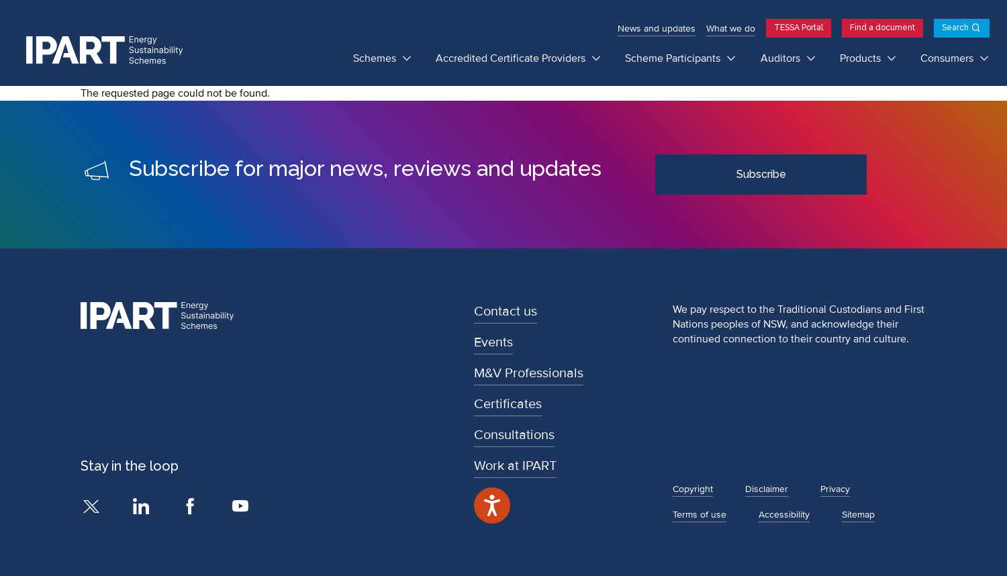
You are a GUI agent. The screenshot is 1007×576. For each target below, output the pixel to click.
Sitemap (858, 514)
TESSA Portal (798, 27)
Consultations (514, 435)
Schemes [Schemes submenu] (376, 58)
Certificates (508, 404)
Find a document (882, 27)
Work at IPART (515, 466)
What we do (730, 28)
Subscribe (761, 174)
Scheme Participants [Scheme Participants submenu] (674, 58)
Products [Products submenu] (861, 58)
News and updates (657, 28)
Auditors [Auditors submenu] (782, 58)
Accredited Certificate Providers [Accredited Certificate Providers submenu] (512, 58)
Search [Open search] (955, 27)
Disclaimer (766, 489)
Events (493, 342)
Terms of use (699, 514)
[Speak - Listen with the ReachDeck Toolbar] (492, 505)
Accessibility (784, 514)
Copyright (693, 489)
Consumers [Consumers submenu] (948, 58)
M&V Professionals (528, 373)
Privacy (835, 489)
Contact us (505, 311)
